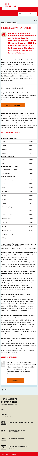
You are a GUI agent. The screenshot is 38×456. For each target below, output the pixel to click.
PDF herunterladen (15, 381)
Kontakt (2, 409)
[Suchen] (35, 14)
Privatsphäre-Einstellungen (7, 417)
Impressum (3, 412)
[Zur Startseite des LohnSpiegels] (10, 6)
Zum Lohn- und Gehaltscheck (13, 105)
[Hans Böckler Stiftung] (9, 404)
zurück (35, 20)
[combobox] (26, 14)
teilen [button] (4, 390)
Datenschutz (4, 414)
